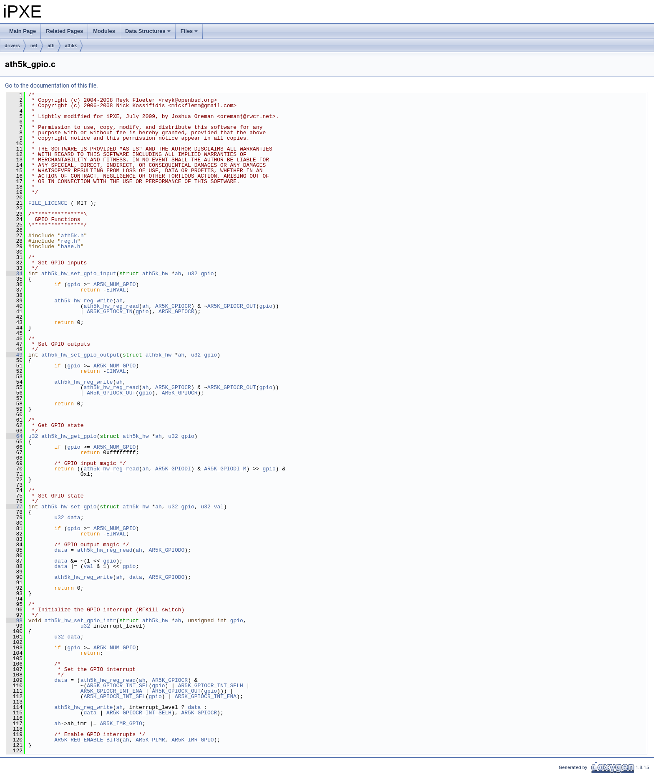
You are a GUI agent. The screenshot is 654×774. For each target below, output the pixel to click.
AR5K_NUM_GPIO (114, 284)
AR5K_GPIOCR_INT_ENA (111, 691)
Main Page (22, 31)
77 (14, 506)
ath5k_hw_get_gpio (69, 436)
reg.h (69, 241)
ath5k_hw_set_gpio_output (80, 355)
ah (178, 273)
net (34, 45)
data (73, 517)
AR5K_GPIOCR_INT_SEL (117, 685)
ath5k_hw (155, 273)
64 (14, 436)
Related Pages (64, 31)
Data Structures (148, 33)
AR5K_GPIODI (173, 468)
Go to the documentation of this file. (51, 85)
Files (190, 33)
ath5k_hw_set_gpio (69, 506)
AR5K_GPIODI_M (225, 468)
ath (51, 45)
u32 (192, 273)
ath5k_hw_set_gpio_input (78, 273)
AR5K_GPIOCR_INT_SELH (210, 685)
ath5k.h (72, 235)
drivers (12, 45)
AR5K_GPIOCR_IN (109, 311)
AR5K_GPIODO (166, 550)
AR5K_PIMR (150, 740)
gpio (207, 273)
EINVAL (116, 290)
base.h (70, 246)
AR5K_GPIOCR (173, 306)
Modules (104, 31)
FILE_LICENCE (48, 203)
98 (14, 620)
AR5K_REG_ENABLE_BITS (86, 740)
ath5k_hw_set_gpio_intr (80, 620)
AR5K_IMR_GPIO (121, 723)
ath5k (71, 45)
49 (14, 355)
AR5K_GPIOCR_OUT (231, 306)
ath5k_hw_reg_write (83, 300)
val (219, 506)
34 (14, 273)
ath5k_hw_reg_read (111, 306)
